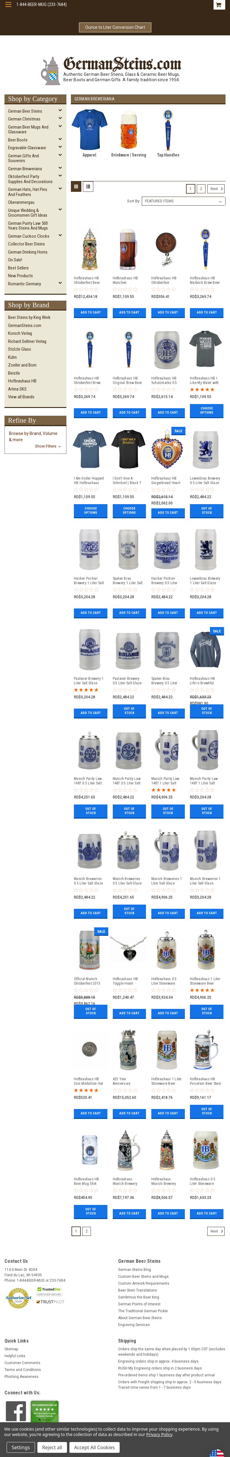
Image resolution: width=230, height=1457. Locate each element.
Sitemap (11, 1349)
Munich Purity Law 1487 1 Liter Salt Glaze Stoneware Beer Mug (204, 781)
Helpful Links (14, 1356)
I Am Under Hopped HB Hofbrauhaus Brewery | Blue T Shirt (89, 480)
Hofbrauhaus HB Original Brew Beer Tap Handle (127, 380)
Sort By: (133, 201)
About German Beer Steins (140, 1318)
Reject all (52, 1447)
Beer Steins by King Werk (29, 317)
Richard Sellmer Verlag (27, 341)
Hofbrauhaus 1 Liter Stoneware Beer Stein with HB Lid (205, 981)
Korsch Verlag (20, 333)
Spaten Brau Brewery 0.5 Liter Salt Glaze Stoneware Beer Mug (164, 680)
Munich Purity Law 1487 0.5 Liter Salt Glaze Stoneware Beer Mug (127, 781)
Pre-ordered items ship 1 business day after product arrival (166, 1375)
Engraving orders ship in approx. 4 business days (158, 1361)
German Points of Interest (139, 1304)
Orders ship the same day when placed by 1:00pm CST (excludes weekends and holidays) (171, 1352)
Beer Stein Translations (137, 1290)
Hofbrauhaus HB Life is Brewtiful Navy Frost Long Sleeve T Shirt (202, 680)
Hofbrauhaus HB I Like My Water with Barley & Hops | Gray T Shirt (204, 380)
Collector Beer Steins (26, 244)
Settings (21, 1447)
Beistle (14, 373)
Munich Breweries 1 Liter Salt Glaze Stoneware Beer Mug (205, 881)
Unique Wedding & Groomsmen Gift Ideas (27, 213)
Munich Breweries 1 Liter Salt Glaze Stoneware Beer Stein (166, 881)
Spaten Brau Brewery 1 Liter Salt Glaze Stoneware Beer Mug (128, 580)
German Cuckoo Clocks (28, 236)
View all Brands (21, 397)
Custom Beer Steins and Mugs (143, 1276)
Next (218, 189)
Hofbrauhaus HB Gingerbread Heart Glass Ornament (165, 480)
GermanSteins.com (24, 325)
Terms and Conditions (22, 1370)
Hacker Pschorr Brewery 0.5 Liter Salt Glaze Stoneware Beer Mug (164, 580)
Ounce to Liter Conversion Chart (115, 27)
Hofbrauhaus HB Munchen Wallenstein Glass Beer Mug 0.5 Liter (127, 280)
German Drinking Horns (28, 252)
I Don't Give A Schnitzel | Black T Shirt (127, 480)
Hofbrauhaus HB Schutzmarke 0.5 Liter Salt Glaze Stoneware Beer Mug (164, 380)
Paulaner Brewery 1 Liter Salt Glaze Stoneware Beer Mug (89, 680)
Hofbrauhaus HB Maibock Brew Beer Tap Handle (205, 280)
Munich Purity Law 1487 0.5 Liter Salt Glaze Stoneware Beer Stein (88, 781)
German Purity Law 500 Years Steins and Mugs (28, 226)
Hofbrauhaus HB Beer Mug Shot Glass (86, 1181)
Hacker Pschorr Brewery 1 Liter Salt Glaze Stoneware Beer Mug (89, 580)
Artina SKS (17, 389)
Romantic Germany (24, 284)
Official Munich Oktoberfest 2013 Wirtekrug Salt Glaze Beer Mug (87, 981)
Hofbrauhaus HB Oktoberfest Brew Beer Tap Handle (87, 380)
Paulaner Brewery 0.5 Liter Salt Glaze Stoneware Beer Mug (127, 680)
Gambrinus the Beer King (138, 1297)
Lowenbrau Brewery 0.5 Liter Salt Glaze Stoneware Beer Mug (205, 480)
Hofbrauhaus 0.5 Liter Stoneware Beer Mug (202, 1181)
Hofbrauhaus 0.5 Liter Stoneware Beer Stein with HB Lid (165, 981)
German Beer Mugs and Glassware (28, 129)
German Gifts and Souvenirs (23, 158)
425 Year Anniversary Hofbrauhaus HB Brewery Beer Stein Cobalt (127, 1081)
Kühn (12, 357)
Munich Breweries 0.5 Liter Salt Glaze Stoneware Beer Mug (88, 881)
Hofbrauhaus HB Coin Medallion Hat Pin (88, 1081)
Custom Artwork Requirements (143, 1283)
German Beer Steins (25, 111)
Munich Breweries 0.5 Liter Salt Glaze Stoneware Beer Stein (127, 881)
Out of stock (206, 512)
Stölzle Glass (19, 349)
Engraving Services (134, 1325)
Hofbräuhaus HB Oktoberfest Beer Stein (87, 280)
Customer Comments (22, 1363)
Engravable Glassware (27, 147)
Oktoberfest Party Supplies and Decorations (30, 179)
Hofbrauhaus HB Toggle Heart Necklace (125, 981)
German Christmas (24, 119)
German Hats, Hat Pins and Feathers (27, 192)
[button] (35, 440)
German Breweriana (25, 168)
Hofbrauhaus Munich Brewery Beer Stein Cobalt (126, 1181)
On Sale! (15, 260)
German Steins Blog (134, 1270)
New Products (20, 275)
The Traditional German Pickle (143, 1311)
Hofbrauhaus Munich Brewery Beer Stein (163, 1181)
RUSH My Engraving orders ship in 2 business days (160, 1368)
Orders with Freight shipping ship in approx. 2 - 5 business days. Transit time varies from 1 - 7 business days (170, 1385)
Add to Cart (90, 312)
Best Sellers (18, 268)
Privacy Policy (159, 1434)
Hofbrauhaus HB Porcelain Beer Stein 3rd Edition (205, 1081)
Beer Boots (18, 140)
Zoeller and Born (22, 365)
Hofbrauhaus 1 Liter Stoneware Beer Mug (166, 1081)
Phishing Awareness (21, 1377)
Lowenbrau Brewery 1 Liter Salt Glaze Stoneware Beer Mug (205, 580)
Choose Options (207, 410)
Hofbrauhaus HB (22, 381)
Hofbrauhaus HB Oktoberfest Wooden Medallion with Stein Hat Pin (165, 280)
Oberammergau (21, 202)
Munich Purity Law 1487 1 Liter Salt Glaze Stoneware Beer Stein (165, 781)
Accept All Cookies (94, 1447)
